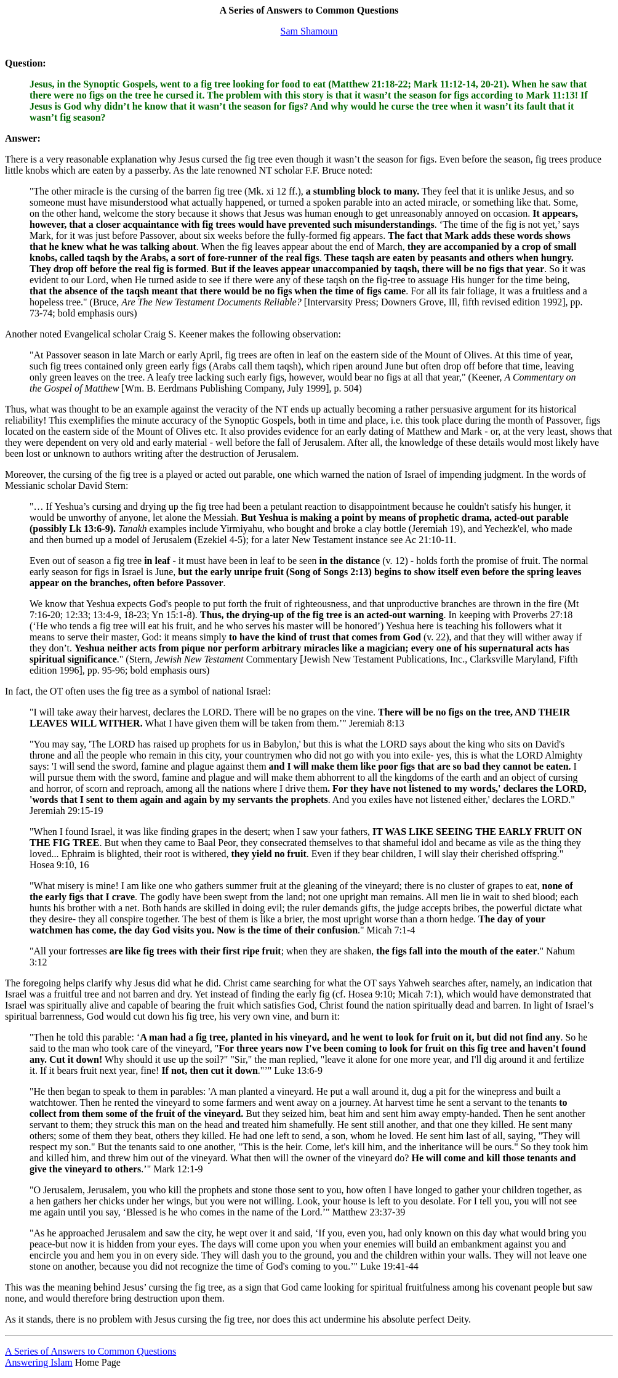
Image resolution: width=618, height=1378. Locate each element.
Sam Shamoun (309, 31)
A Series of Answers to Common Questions (90, 1351)
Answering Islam (39, 1362)
